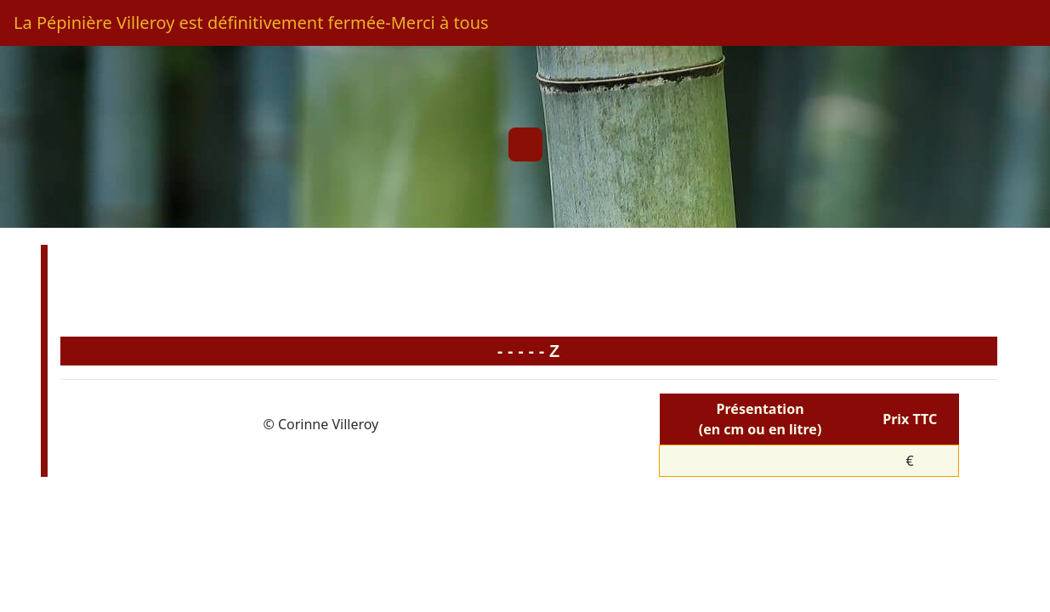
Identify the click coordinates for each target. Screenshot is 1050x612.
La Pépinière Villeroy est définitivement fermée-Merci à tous (251, 22)
